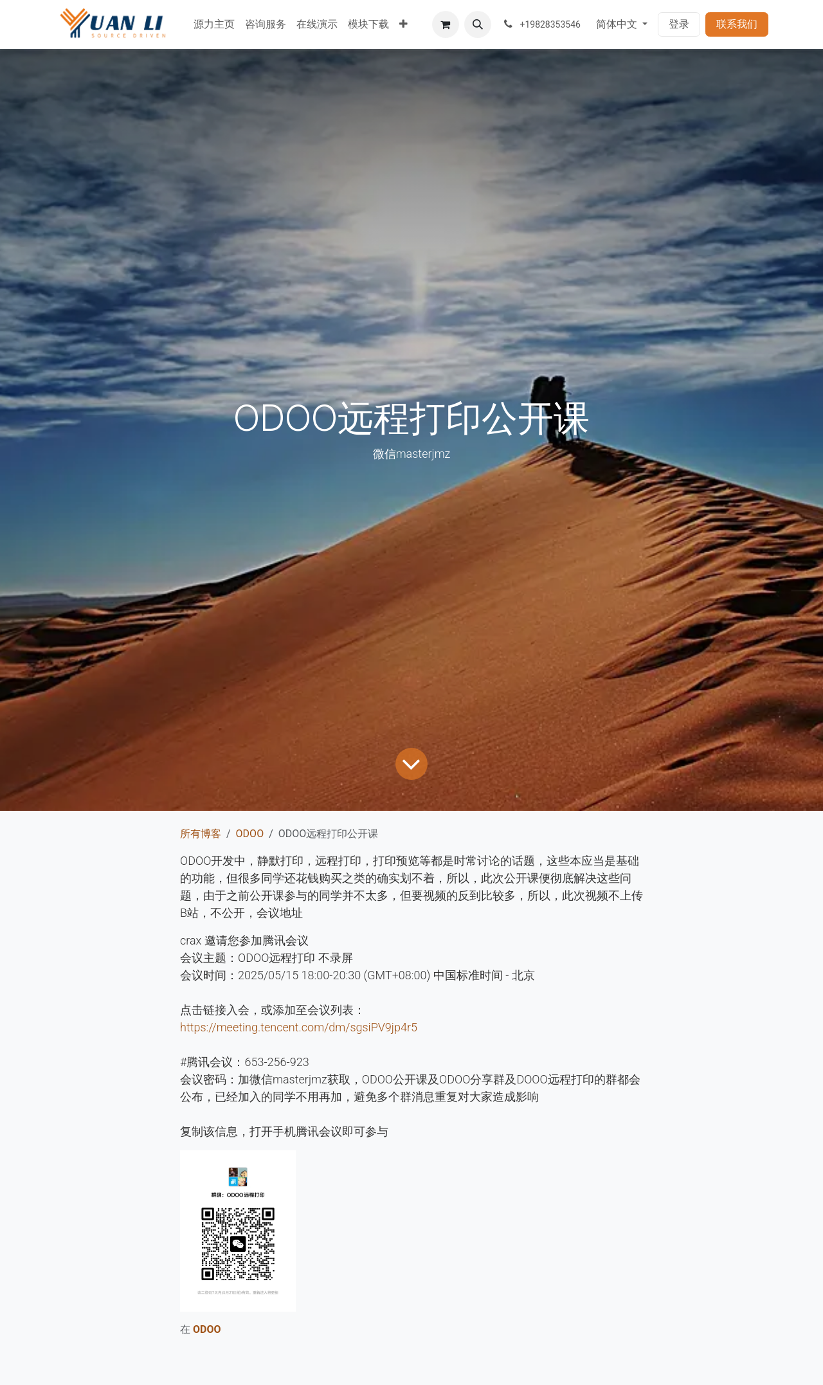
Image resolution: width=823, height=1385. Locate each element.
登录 (679, 24)
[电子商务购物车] (445, 24)
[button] (477, 24)
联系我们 (736, 24)
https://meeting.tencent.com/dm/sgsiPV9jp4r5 (298, 1027)
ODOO (250, 834)
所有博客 (200, 834)
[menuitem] (214, 24)
